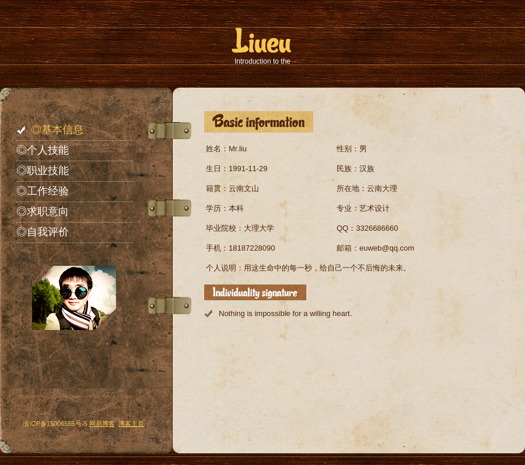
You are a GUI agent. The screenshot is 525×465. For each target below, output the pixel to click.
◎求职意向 (42, 211)
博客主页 (131, 423)
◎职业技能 (42, 170)
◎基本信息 (57, 130)
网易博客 (102, 423)
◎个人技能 (42, 150)
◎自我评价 (42, 232)
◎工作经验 (42, 191)
